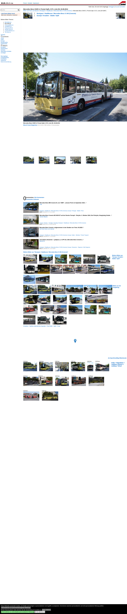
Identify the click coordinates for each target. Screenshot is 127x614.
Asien (2, 39)
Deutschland (4, 48)
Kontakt (30, 3)
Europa (3, 41)
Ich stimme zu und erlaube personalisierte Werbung (17, 612)
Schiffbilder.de (8, 26)
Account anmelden (120, 6)
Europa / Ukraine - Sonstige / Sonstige (48, 223)
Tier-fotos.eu (8, 32)
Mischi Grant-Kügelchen (30, 125)
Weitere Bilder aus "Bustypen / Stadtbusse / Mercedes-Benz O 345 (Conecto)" (45, 252)
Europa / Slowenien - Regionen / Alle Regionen (79, 247)
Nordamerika (4, 42)
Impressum (36, 3)
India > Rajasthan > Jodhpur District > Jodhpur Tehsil (118, 364)
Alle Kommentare (39, 197)
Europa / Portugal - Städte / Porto (76, 210)
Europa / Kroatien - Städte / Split (48, 15)
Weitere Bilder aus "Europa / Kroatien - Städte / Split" (118, 257)
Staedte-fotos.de (9, 29)
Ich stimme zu (40, 612)
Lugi (40, 204)
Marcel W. (42, 241)
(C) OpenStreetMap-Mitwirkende (117, 358)
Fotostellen (4, 59)
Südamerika (4, 43)
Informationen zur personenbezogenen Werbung (15, 607)
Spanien (3, 34)
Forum (25, 3)
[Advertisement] (45, 34)
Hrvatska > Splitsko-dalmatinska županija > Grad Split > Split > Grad (41, 326)
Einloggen (111, 6)
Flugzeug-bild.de (9, 27)
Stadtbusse (50, 10)
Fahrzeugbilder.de (9, 25)
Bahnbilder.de (8, 22)
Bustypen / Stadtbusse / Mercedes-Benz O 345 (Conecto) (56, 13)
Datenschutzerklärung (6, 61)
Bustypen (42, 10)
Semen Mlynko (43, 217)
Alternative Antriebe (6, 51)
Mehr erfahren (46, 610)
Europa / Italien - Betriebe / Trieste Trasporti (78, 235)
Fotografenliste (5, 57)
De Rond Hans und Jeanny (46, 229)
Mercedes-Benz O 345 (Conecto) (63, 10)
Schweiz (3, 50)
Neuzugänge (4, 56)
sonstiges (3, 52)
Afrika (2, 38)
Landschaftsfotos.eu (9, 30)
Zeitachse (3, 60)
